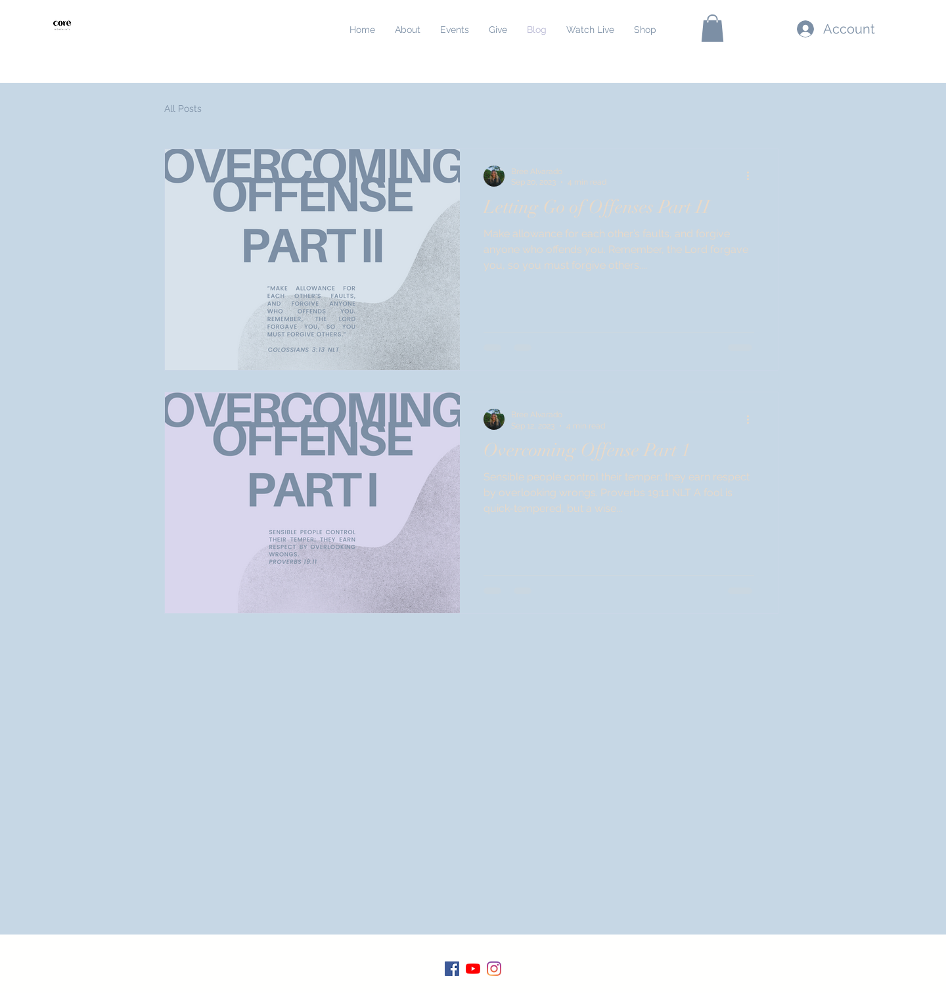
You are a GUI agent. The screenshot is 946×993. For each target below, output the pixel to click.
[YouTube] (473, 968)
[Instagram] (494, 968)
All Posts (183, 108)
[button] (712, 28)
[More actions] (752, 176)
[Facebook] (452, 968)
